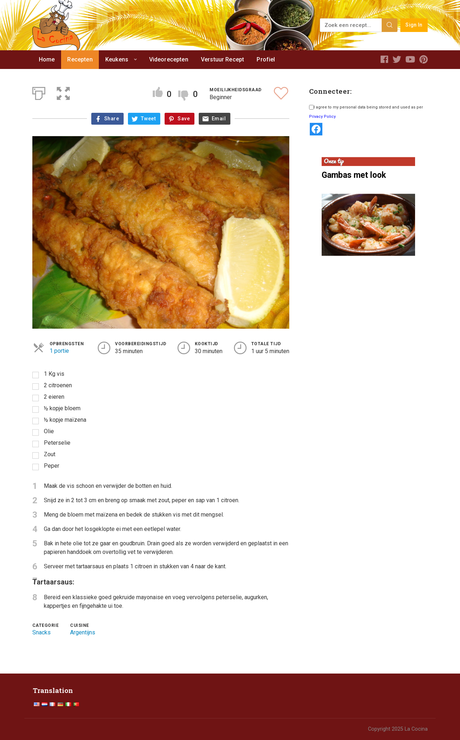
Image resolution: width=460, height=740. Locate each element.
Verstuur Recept (222, 59)
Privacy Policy (322, 116)
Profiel (266, 59)
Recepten (79, 59)
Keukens (116, 59)
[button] (63, 92)
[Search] (389, 25)
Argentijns (82, 632)
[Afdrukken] (38, 92)
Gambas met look (354, 175)
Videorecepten (168, 59)
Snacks (41, 632)
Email (219, 119)
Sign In (413, 25)
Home (47, 59)
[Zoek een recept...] (351, 25)
